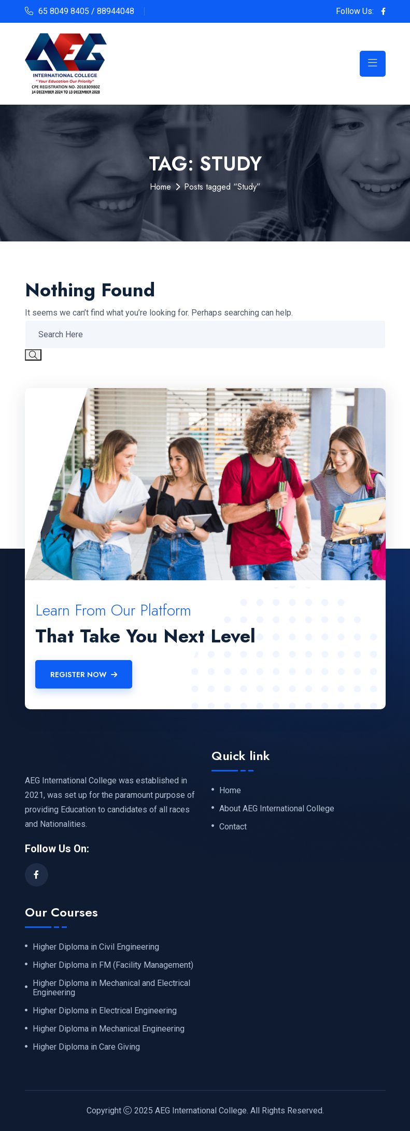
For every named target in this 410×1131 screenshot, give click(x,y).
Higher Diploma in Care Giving (86, 1047)
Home (160, 187)
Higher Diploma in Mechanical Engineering (109, 1029)
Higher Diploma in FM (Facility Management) (113, 965)
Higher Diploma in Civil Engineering (96, 947)
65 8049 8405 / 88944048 (86, 11)
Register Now (83, 674)
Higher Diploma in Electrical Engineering (105, 1010)
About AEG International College (276, 808)
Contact (233, 827)
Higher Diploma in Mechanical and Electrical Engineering (111, 988)
